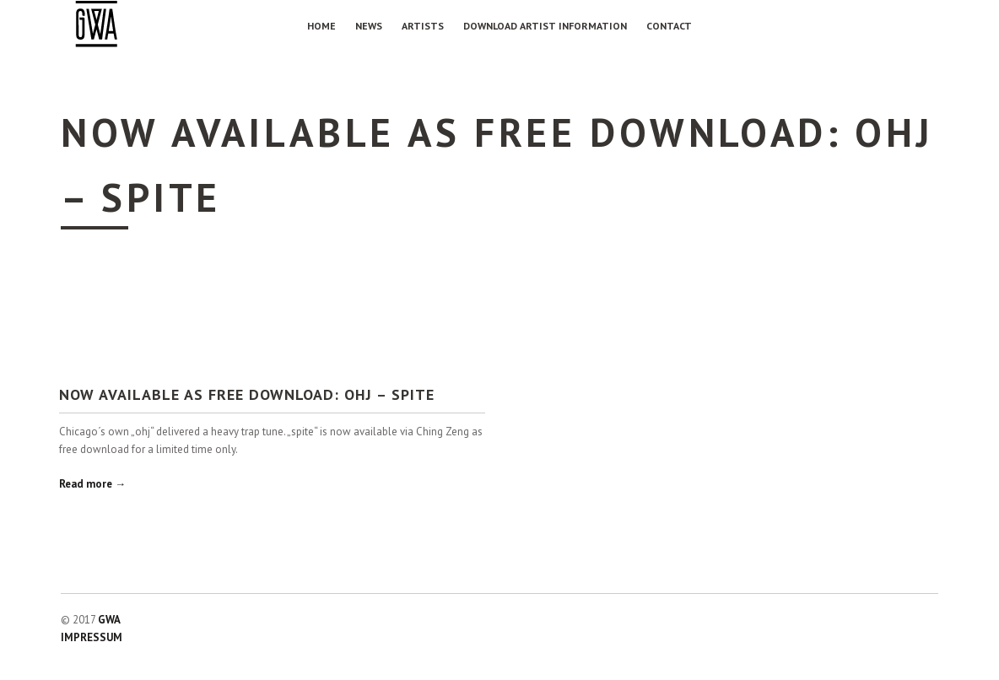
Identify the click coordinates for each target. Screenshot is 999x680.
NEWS (368, 25)
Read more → (92, 484)
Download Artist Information (545, 25)
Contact (669, 25)
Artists (423, 25)
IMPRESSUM (91, 637)
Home (321, 25)
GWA (109, 620)
